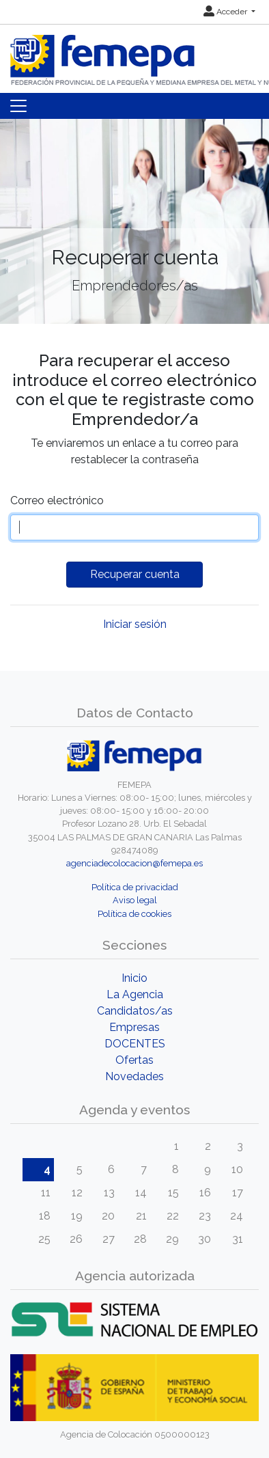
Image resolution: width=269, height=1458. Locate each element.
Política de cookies (134, 914)
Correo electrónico (57, 500)
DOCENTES (134, 1043)
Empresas (134, 1027)
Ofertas (134, 1060)
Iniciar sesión (135, 624)
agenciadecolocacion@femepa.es (134, 863)
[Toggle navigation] (18, 106)
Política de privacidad (134, 887)
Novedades (134, 1076)
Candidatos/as (135, 1010)
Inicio (134, 978)
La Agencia (135, 994)
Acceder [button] (226, 11)
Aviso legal (135, 900)
